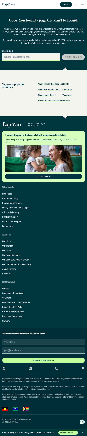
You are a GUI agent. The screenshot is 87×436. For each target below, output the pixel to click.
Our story (6, 241)
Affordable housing (10, 212)
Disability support (10, 217)
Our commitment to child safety (16, 264)
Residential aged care (12, 203)
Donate (5, 288)
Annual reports (9, 269)
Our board (6, 250)
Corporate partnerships (13, 311)
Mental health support (12, 221)
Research (6, 273)
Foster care (7, 226)
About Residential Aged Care (52, 84)
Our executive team (11, 255)
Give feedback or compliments (16, 302)
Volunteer (68, 95)
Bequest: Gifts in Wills (12, 307)
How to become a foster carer (53, 100)
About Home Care (47, 95)
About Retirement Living (50, 89)
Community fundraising (12, 293)
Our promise (7, 246)
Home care (7, 193)
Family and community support (16, 207)
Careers (6, 321)
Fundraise (68, 89)
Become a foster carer (12, 316)
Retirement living (10, 198)
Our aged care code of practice (16, 259)
